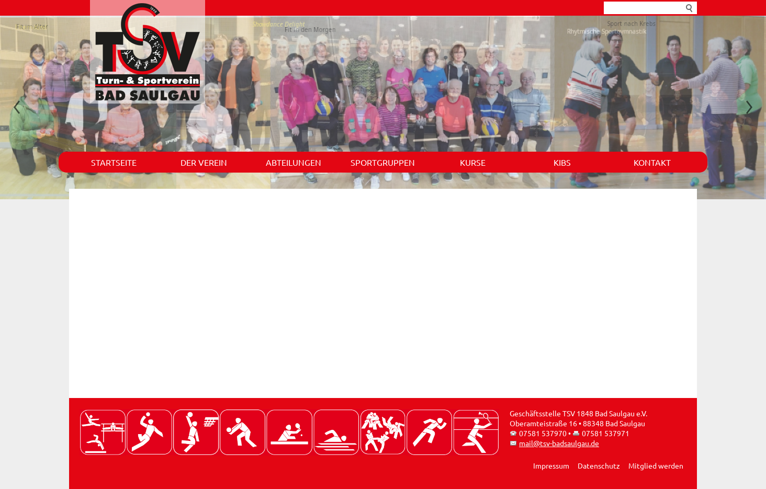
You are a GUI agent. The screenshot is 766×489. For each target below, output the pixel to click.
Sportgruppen (383, 162)
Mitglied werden (655, 465)
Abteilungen (293, 162)
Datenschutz (599, 465)
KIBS (562, 162)
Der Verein (204, 162)
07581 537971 (605, 433)
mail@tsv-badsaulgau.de (559, 443)
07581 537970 (543, 433)
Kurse (473, 162)
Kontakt (652, 162)
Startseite (114, 162)
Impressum (551, 465)
